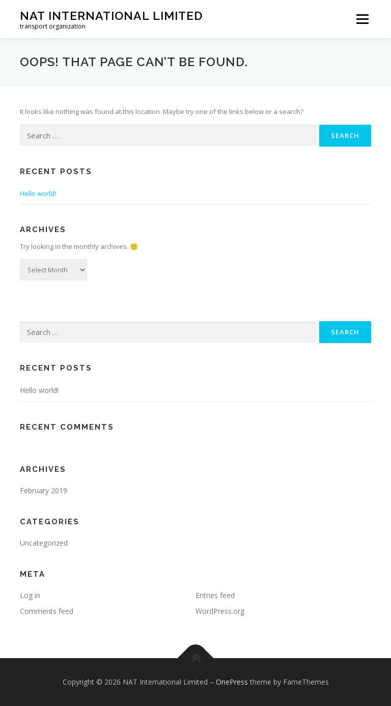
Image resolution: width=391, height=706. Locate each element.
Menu (362, 18)
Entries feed (215, 595)
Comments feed (46, 611)
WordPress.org (220, 611)
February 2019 (43, 490)
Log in (30, 595)
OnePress (232, 682)
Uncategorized (44, 543)
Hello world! (38, 193)
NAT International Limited (111, 15)
